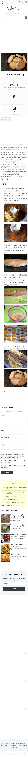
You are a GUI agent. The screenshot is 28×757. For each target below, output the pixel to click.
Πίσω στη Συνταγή (7, 505)
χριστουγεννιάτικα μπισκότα (16, 171)
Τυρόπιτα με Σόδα (15, 554)
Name (2, 430)
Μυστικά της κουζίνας (11, 745)
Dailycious (14, 8)
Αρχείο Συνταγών (14, 743)
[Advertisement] (14, 37)
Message (3, 415)
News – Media (23, 745)
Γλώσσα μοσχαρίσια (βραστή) (18, 525)
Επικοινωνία (14, 747)
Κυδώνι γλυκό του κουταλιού (18, 534)
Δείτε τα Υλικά (5, 119)
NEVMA (24, 754)
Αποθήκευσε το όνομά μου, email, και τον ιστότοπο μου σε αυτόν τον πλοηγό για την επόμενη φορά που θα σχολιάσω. (12, 456)
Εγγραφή (14, 588)
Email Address (5, 437)
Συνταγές (5, 743)
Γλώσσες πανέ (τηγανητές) (18, 544)
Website (3, 445)
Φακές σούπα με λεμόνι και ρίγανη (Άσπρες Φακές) (18, 516)
